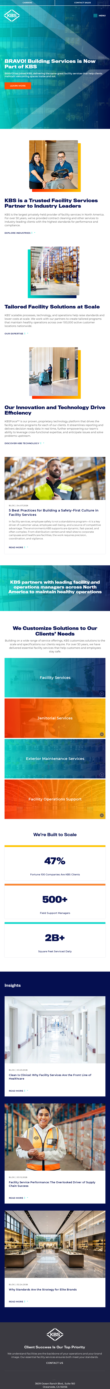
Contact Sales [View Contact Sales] (82, 2)
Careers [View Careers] (27, 2)
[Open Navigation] (99, 16)
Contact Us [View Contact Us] (54, 1376)
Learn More (18, 85)
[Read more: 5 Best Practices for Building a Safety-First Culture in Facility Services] (18, 547)
